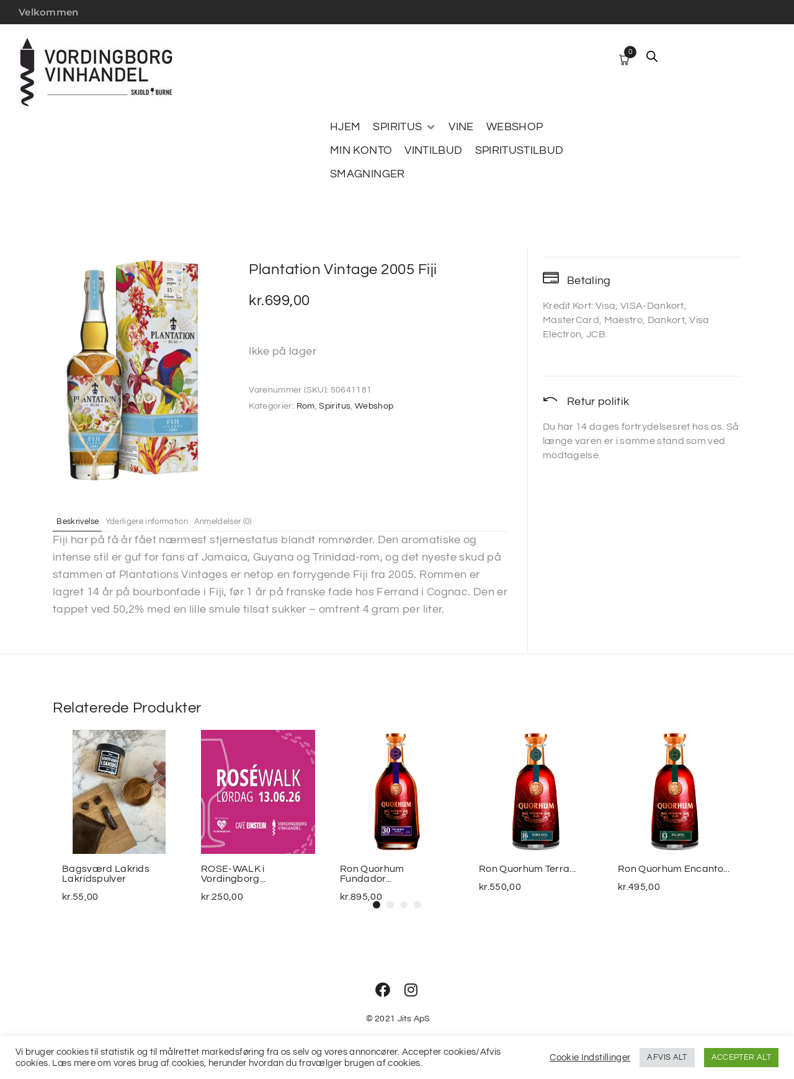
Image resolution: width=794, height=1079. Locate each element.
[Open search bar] (652, 56)
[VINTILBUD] (433, 150)
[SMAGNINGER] (367, 174)
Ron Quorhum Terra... (527, 869)
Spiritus (334, 406)
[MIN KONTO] (361, 150)
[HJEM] (345, 127)
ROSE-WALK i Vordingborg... (233, 874)
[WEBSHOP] (515, 127)
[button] (376, 904)
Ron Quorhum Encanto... (673, 869)
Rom (306, 406)
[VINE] (461, 127)
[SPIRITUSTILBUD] (519, 150)
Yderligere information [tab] (169, 521)
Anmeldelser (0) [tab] (264, 521)
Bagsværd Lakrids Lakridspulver (105, 874)
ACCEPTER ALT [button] (741, 1057)
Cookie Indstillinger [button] (590, 1057)
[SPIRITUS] (404, 127)
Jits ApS (414, 1019)
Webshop (374, 406)
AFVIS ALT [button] (667, 1057)
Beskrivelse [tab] (85, 521)
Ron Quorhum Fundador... (372, 874)
